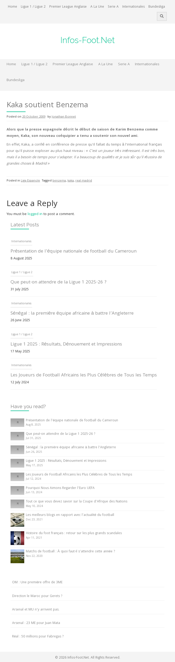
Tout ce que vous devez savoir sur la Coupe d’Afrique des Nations (76, 502)
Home (12, 7)
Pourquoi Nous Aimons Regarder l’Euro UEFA (60, 488)
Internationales (133, 7)
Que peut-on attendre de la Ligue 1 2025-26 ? (58, 282)
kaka (70, 180)
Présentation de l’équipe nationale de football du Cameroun (74, 251)
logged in (35, 214)
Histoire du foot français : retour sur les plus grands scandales (74, 533)
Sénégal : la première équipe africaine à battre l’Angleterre (72, 314)
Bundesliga (156, 7)
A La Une (97, 7)
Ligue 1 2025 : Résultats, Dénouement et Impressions (66, 344)
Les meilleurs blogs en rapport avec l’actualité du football (70, 515)
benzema (59, 180)
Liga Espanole (30, 180)
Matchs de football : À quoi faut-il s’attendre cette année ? (70, 551)
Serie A (113, 7)
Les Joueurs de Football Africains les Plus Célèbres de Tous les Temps (84, 375)
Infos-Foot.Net (87, 40)
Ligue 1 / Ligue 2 (33, 7)
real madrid (83, 180)
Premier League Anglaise (68, 7)
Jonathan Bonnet (64, 116)
